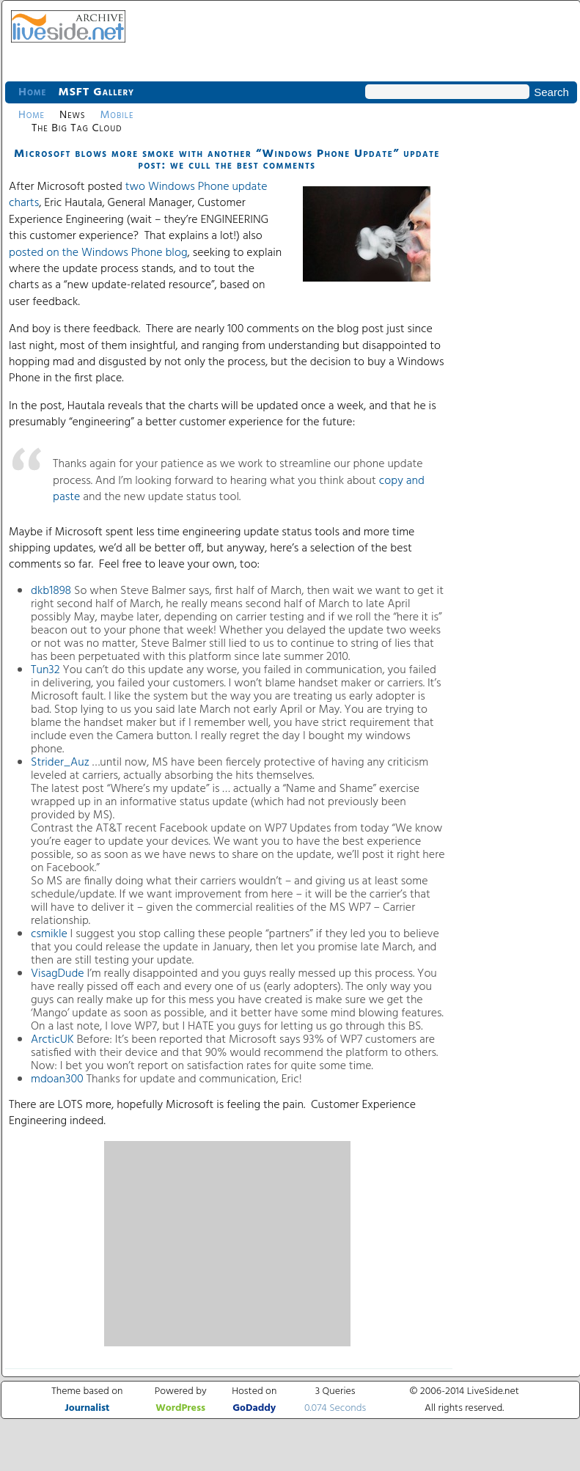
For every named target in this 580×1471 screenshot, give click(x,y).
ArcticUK (54, 1039)
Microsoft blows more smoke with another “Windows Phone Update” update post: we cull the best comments (227, 159)
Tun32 (47, 670)
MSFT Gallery (96, 92)
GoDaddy (254, 1408)
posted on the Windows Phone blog (98, 253)
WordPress (180, 1408)
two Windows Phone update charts (138, 195)
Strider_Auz (60, 762)
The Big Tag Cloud (77, 128)
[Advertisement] (227, 1243)
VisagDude (59, 973)
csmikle (50, 934)
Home (32, 92)
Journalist (87, 1408)
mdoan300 (59, 1079)
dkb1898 (51, 591)
